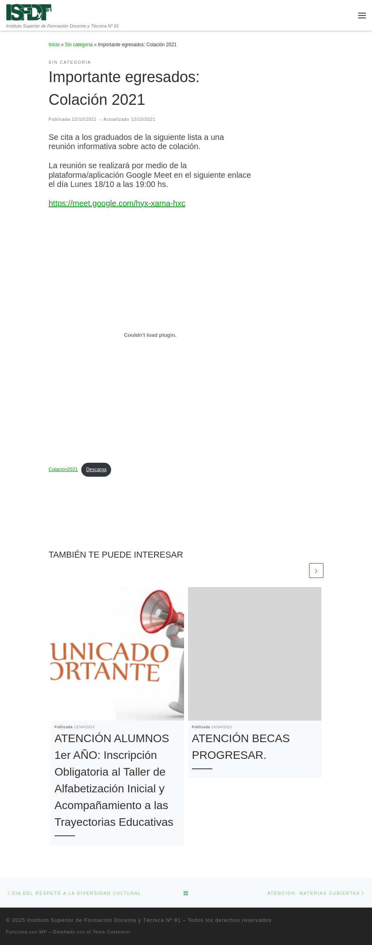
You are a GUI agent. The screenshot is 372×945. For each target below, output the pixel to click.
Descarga (96, 469)
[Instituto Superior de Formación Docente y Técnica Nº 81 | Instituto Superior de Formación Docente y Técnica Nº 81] (29, 12)
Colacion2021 (63, 469)
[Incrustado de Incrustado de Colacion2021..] (150, 335)
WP (43, 931)
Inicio (54, 44)
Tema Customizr (112, 931)
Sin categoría (79, 44)
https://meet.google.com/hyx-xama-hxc (117, 203)
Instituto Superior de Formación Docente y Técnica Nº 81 (104, 920)
